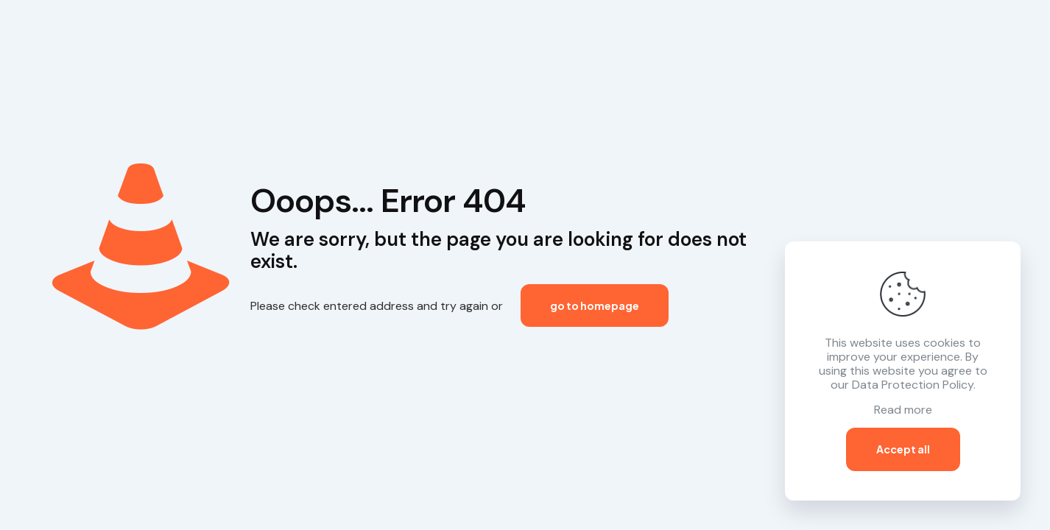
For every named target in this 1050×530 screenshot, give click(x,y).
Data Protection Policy (912, 384)
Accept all (903, 449)
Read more (903, 410)
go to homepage (594, 305)
